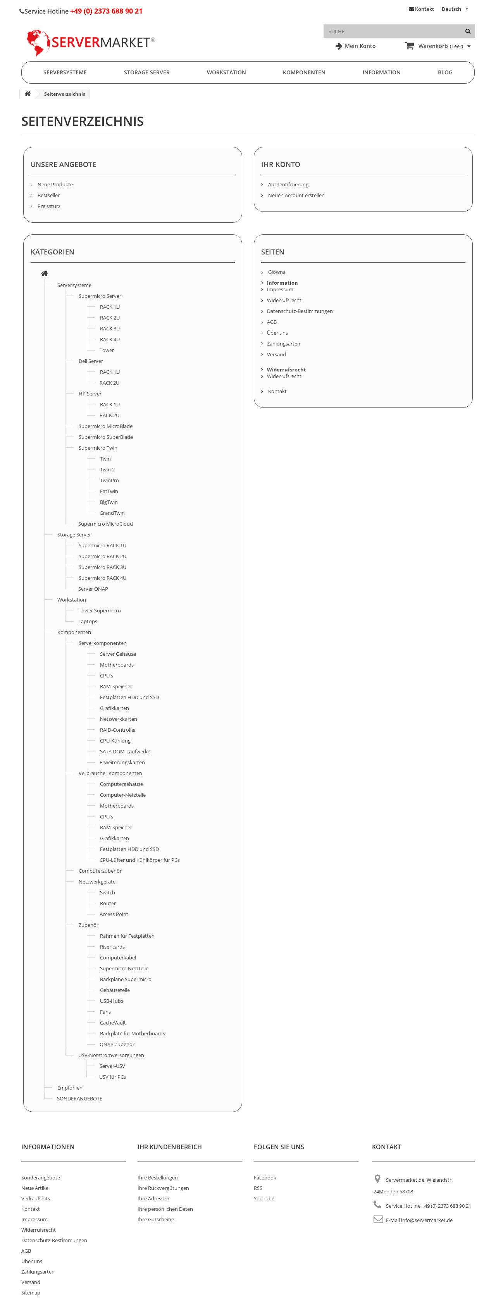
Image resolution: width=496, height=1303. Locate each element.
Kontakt (424, 8)
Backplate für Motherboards (132, 1033)
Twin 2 (107, 469)
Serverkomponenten (103, 642)
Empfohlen (70, 1087)
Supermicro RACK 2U (102, 556)
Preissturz (48, 206)
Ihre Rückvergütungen (163, 1187)
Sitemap (30, 1292)
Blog (445, 72)
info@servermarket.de (427, 1220)
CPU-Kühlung (115, 740)
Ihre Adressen (153, 1198)
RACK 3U (110, 328)
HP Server (90, 393)
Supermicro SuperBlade (106, 436)
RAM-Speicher (116, 686)
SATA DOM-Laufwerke (125, 751)
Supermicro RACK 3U (102, 567)
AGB (272, 321)
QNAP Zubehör (117, 1044)
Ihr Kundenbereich (170, 1147)
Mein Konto (359, 46)
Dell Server (91, 361)
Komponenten (304, 72)
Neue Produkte (54, 184)
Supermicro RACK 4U (102, 577)
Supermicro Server (100, 295)
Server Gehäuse (118, 653)
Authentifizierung (287, 184)
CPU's (106, 675)
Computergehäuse (121, 783)
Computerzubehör (100, 870)
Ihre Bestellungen (158, 1177)
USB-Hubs (111, 1000)
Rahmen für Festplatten (127, 935)
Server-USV (112, 1065)
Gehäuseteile (115, 990)
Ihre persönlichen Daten (165, 1208)
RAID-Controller (118, 729)
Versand (276, 354)
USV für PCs (112, 1076)
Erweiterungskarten (122, 762)
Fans (105, 1011)
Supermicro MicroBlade (106, 426)
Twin (105, 458)
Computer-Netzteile (123, 794)
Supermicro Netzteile (124, 968)
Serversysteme (65, 72)
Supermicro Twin (98, 447)
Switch (107, 892)
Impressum (280, 289)
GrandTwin (112, 512)
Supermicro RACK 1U (102, 545)
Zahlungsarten (283, 343)
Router (108, 903)
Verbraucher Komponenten (110, 773)
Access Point (114, 914)
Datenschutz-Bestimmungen (300, 311)
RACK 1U (110, 306)
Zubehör (88, 924)
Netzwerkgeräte (97, 881)
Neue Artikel (35, 1187)
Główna (276, 271)
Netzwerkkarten (118, 718)
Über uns (277, 332)
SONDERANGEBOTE (79, 1098)
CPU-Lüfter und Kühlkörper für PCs (140, 859)
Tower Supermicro (100, 610)
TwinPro (109, 480)
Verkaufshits (35, 1198)
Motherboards (117, 664)
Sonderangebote (40, 1177)
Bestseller (48, 195)
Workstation (226, 72)
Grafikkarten (114, 708)
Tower (107, 350)
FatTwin (109, 491)
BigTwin (109, 502)
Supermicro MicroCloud (105, 523)
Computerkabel (118, 957)
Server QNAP (93, 588)
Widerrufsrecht (284, 300)
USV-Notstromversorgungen (111, 1055)
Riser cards (112, 946)
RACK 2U (110, 317)
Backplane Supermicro (126, 979)
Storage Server (147, 72)
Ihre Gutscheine (156, 1219)
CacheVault (113, 1022)
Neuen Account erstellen (296, 195)
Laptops (87, 621)
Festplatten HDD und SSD (129, 697)
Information (382, 72)
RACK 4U (110, 339)
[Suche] (468, 31)
